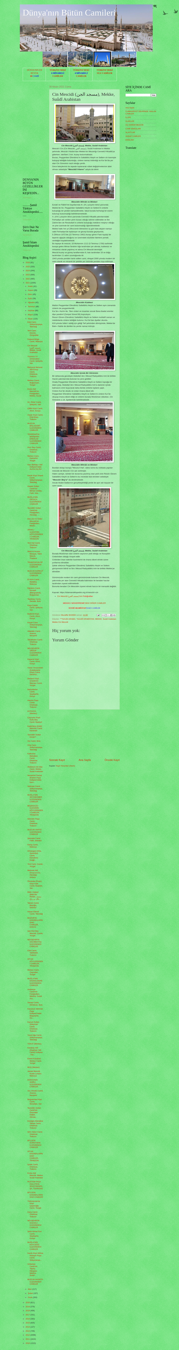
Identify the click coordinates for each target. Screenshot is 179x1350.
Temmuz (32, 306)
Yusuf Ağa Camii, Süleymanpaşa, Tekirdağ (35, 1037)
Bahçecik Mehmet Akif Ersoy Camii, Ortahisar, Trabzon (34, 372)
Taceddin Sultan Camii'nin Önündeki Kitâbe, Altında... (34, 1112)
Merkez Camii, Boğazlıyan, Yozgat (33, 382)
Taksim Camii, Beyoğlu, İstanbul (33, 905)
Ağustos (31, 302)
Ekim (30, 294)
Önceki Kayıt (112, 760)
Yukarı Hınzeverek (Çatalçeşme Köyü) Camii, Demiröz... (35, 671)
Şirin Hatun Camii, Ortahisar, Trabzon (35, 1134)
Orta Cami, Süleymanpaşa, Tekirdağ (35, 747)
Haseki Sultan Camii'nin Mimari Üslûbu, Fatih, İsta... (34, 489)
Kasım (31, 290)
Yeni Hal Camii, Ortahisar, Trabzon (33, 545)
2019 (28, 1307)
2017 (28, 1315)
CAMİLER (58, 76)
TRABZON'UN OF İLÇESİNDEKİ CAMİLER (35, 564)
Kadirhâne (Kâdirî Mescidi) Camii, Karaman (35, 728)
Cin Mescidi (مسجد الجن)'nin (75, 596)
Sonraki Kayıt (57, 760)
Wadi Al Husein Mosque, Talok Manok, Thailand (34, 554)
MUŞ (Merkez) (33, 1067)
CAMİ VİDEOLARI (133, 129)
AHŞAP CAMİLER (133, 136)
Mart (30, 1289)
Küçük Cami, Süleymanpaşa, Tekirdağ (35, 624)
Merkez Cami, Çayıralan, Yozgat (33, 972)
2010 (28, 1343)
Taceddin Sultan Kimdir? (34, 736)
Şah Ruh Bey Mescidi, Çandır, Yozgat (35, 933)
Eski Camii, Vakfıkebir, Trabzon (32, 952)
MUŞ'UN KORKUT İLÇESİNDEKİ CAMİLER (35, 573)
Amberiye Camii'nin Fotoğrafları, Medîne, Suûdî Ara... (34, 994)
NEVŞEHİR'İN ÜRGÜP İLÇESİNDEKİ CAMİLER (34, 651)
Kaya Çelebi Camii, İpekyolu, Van (35, 607)
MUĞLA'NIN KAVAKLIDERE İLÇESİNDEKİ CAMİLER (35, 981)
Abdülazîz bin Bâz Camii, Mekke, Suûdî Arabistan (35, 769)
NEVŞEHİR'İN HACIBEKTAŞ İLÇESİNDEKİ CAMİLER (34, 943)
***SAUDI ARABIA (67, 619)
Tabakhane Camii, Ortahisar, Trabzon (35, 642)
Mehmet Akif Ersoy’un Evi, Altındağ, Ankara (34, 873)
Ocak (30, 1297)
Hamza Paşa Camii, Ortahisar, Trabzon (32, 703)
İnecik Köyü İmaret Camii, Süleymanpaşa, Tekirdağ (35, 478)
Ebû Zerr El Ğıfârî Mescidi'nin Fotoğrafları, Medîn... (34, 522)
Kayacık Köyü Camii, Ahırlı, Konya (33, 661)
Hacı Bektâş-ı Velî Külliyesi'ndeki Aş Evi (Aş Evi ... (34, 468)
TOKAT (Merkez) (34, 1044)
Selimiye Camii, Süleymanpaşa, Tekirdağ (35, 788)
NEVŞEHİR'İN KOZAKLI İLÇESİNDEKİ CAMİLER (34, 1223)
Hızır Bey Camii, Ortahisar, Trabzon (34, 449)
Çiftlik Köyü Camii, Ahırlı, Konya (35, 409)
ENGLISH (130, 140)
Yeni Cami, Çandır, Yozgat (35, 865)
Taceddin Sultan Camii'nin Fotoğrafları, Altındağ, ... (34, 511)
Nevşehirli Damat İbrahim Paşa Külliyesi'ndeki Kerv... (34, 778)
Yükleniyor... (28, 197)
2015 (28, 1323)
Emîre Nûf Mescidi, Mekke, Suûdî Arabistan (35, 1175)
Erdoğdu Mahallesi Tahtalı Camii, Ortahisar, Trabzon (35, 1124)
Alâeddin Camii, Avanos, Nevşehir (34, 633)
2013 (28, 1331)
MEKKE (98, 619)
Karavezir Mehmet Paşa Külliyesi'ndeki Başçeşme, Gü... (35, 1013)
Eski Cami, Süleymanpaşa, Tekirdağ (35, 324)
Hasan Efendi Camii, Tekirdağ (35, 913)
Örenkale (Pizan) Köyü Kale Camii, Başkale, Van (35, 884)
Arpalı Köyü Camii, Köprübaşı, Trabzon (35, 417)
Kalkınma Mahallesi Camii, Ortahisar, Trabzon (32, 758)
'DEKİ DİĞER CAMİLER (84, 603)
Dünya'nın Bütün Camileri (69, 12)
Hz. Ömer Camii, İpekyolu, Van (34, 403)
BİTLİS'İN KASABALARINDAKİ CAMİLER (35, 1194)
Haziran (31, 310)
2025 (28, 266)
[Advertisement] (84, 733)
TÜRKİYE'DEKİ (58, 70)
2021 (28, 283)
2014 (28, 1327)
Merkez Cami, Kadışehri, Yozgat (33, 458)
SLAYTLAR (130, 132)
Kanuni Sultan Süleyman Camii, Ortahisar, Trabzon (33, 1026)
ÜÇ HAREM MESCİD (134, 125)
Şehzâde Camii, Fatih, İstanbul (34, 839)
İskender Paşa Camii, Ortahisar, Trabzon (33, 822)
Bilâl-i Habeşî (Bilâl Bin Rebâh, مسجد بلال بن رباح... (34, 895)
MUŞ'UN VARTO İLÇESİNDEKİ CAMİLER (34, 832)
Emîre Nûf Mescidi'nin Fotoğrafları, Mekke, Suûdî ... (34, 393)
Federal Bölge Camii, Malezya (35, 340)
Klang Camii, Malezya (32, 846)
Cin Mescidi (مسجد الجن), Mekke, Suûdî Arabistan (34, 348)
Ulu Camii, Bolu (34, 741)
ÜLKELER (130, 121)
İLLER (128, 117)
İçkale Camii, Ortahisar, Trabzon (32, 1166)
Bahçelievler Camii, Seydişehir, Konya (33, 692)
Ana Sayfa (85, 760)
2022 (28, 279)
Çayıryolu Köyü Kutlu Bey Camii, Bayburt (34, 719)
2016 (28, 1319)
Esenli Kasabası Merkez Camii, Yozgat (34, 1061)
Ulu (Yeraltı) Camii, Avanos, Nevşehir (35, 1093)
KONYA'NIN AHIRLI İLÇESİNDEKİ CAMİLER (34, 1083)
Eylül (30, 298)
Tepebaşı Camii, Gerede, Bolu (34, 600)
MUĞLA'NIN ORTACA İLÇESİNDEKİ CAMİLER (34, 500)
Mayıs (30, 314)
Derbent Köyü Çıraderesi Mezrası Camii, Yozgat (34, 681)
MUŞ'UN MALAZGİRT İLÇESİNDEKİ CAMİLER (34, 426)
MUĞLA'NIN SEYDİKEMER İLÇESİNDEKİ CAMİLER (34, 798)
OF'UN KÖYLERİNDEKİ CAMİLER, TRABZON (35, 962)
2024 (28, 270)
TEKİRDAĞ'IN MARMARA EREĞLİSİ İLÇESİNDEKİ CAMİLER (34, 438)
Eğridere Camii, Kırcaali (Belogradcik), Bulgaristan (34, 591)
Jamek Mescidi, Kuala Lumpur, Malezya (34, 1073)
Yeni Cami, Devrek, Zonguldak (32, 332)
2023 (28, 275)
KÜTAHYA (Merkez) (32, 712)
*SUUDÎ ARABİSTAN (85, 619)
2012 (28, 1335)
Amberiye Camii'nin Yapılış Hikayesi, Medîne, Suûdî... (32, 1269)
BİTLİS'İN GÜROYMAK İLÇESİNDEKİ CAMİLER (34, 1143)
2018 (28, 1310)
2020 (28, 1302)
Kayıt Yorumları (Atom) (65, 766)
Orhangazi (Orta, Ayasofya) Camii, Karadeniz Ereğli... (34, 855)
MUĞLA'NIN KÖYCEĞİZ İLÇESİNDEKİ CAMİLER (34, 1245)
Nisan (30, 319)
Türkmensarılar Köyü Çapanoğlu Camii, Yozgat (34, 1204)
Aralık (30, 286)
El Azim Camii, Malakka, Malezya (33, 581)
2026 (28, 262)
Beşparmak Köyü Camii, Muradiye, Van (34, 1101)
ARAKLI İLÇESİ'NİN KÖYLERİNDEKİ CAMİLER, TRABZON (35, 534)
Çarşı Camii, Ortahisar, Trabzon (32, 1214)
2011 (28, 1339)
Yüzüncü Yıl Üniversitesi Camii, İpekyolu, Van (35, 359)
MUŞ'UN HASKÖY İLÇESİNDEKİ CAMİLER (35, 1281)
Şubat (30, 1293)
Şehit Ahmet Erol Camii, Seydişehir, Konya (34, 1234)
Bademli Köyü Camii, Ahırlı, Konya (33, 616)
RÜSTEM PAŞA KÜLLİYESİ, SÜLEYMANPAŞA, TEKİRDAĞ (35, 1185)
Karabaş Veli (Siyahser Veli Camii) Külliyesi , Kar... (35, 1051)
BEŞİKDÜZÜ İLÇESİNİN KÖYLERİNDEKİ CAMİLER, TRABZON (35, 810)
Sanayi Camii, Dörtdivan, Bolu (35, 1003)
